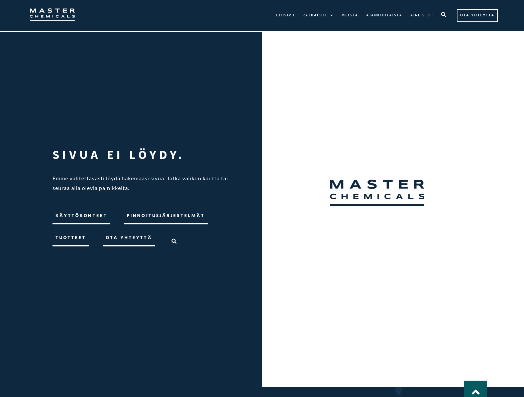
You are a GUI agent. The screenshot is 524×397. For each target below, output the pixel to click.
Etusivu (285, 15)
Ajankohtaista (384, 15)
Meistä (349, 15)
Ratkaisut (318, 15)
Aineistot (422, 15)
